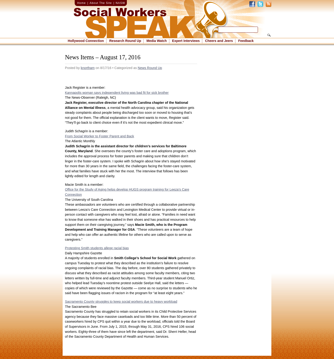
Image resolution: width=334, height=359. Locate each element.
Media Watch (156, 41)
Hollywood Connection (86, 41)
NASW (120, 3)
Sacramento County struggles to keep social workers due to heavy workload (121, 301)
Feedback (246, 41)
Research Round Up (125, 41)
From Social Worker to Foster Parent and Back (99, 136)
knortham (88, 68)
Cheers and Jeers (219, 41)
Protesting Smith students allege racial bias (97, 248)
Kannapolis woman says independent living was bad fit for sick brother (117, 92)
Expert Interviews (186, 41)
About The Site (101, 3)
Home (81, 3)
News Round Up (150, 68)
